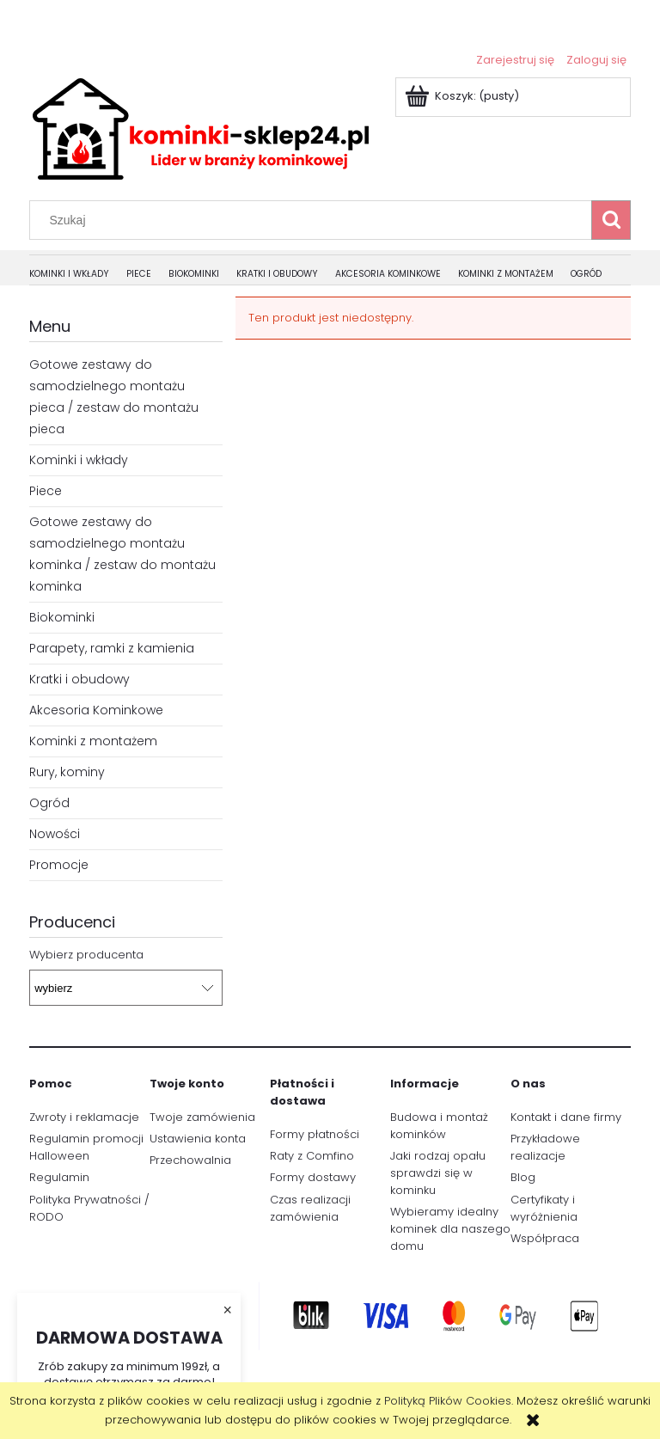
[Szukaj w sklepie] (314, 220)
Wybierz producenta (86, 955)
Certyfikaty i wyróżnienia (544, 1208)
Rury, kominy (67, 772)
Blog (522, 1177)
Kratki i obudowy (79, 679)
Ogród (49, 802)
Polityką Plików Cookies (447, 1401)
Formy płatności (314, 1134)
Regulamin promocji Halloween (86, 1147)
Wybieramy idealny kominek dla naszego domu (450, 1228)
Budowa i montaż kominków (439, 1125)
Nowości (54, 833)
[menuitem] (77, 274)
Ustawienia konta (198, 1138)
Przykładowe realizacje (545, 1147)
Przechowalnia (190, 1160)
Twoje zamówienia (202, 1117)
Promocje (59, 864)
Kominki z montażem (93, 741)
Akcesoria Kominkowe (96, 710)
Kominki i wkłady (78, 459)
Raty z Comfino (312, 1156)
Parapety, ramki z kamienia (111, 648)
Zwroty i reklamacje (84, 1117)
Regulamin (59, 1177)
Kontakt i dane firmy (565, 1117)
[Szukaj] (611, 220)
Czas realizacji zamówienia (310, 1208)
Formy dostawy (313, 1177)
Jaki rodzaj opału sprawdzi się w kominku (438, 1173)
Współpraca (544, 1238)
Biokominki (62, 617)
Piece (45, 490)
